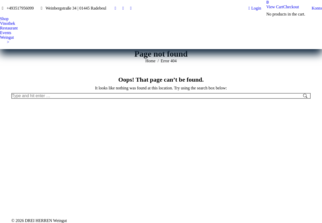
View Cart (274, 7)
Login (254, 8)
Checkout (291, 7)
